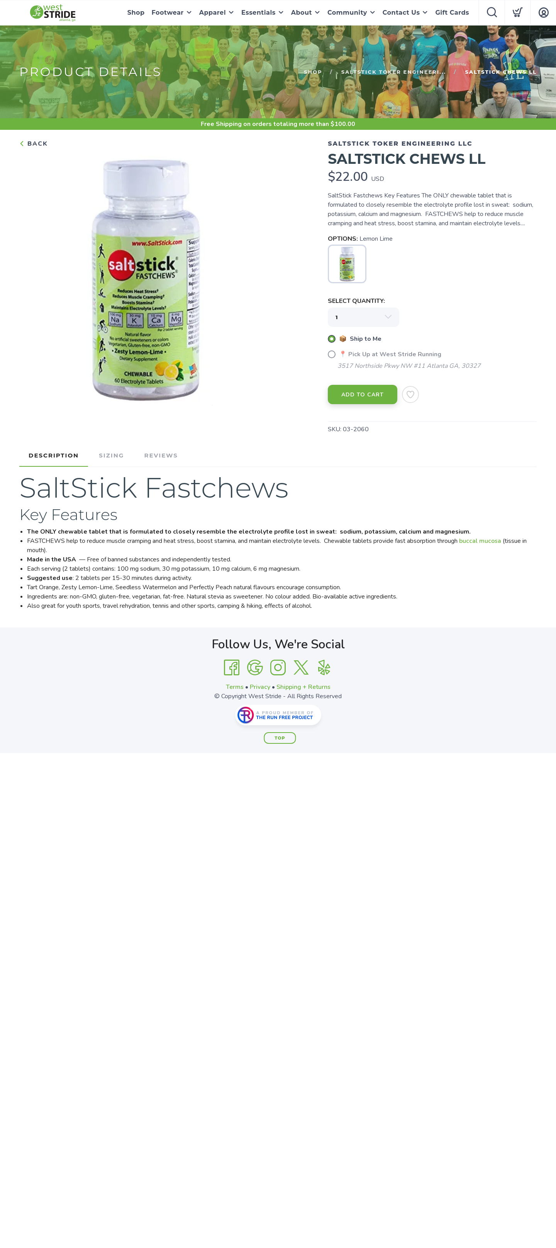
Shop (136, 12)
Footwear (168, 12)
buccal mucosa (480, 541)
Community (347, 12)
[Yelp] (324, 667)
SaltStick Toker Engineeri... (393, 72)
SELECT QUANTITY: (356, 301)
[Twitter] (301, 667)
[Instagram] (278, 667)
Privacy (260, 687)
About (301, 12)
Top (280, 738)
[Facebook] (231, 667)
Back (33, 143)
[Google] (254, 667)
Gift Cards (452, 12)
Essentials (258, 12)
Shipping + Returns (303, 687)
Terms (235, 687)
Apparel (212, 12)
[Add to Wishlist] (410, 394)
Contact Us (401, 12)
